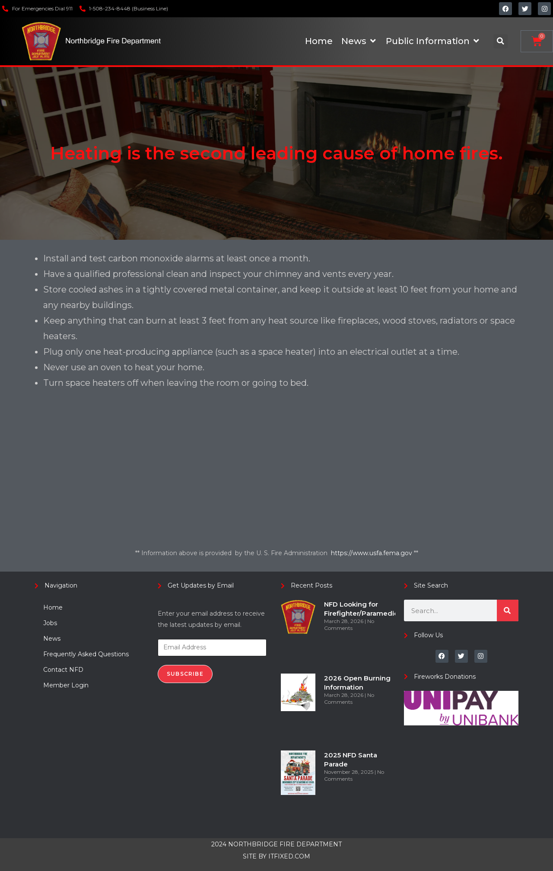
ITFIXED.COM (289, 856)
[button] (500, 41)
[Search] (507, 610)
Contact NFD (63, 670)
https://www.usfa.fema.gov (372, 553)
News (51, 638)
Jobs (50, 623)
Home (53, 607)
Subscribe (185, 674)
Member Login (66, 685)
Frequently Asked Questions (86, 654)
